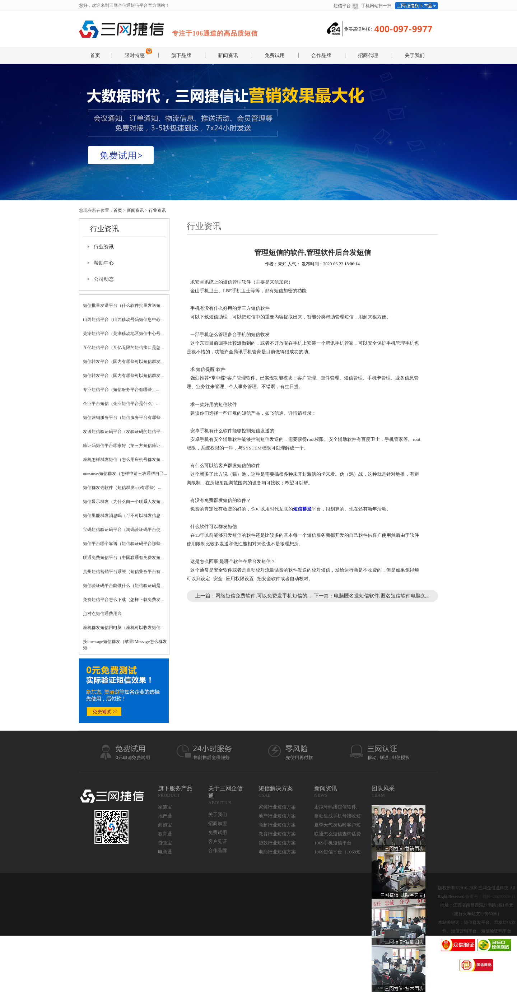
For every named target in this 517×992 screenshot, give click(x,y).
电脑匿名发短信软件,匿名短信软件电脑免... (381, 596)
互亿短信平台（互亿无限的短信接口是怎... (123, 347)
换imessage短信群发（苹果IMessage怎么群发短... (125, 644)
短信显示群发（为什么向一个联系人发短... (123, 501)
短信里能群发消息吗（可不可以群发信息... (123, 515)
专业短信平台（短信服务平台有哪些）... (121, 389)
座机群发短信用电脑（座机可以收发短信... (123, 627)
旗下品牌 (181, 55)
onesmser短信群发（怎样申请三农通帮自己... (125, 473)
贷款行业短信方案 (277, 843)
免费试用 (275, 55)
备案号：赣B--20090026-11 (490, 896)
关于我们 (415, 55)
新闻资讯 (228, 55)
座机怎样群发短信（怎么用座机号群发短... (123, 459)
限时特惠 (135, 55)
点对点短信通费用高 (102, 613)
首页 (95, 55)
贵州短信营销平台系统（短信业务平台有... (123, 571)
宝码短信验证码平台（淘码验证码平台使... (123, 529)
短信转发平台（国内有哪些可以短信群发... (123, 361)
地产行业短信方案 (277, 816)
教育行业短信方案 (277, 834)
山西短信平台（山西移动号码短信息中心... (123, 319)
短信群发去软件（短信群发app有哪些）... (122, 487)
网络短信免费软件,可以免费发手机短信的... (263, 596)
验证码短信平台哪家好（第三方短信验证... (123, 445)
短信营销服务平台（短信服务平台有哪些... (123, 417)
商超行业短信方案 (277, 825)
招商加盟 (217, 823)
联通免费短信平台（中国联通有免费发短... (123, 557)
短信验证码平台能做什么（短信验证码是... (123, 585)
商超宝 (165, 825)
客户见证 (217, 841)
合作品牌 (321, 55)
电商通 (165, 851)
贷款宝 (165, 843)
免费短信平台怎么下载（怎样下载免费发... (123, 599)
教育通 (165, 834)
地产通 (165, 816)
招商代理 (368, 55)
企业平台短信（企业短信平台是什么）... (121, 403)
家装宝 (165, 807)
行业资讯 (157, 210)
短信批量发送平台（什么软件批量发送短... (123, 305)
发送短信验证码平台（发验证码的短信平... (123, 431)
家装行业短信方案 (277, 807)
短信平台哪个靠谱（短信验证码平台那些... (123, 543)
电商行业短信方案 (277, 851)
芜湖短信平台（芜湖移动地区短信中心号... (123, 333)
